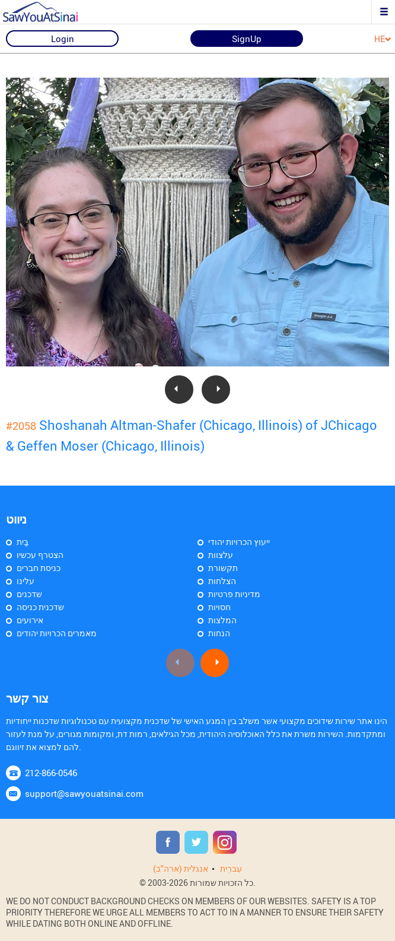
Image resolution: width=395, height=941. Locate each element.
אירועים (30, 620)
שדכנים (29, 593)
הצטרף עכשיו (40, 554)
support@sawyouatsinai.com (84, 793)
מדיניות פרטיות (234, 593)
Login (62, 38)
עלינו (25, 580)
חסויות (219, 607)
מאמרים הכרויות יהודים (57, 633)
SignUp (247, 38)
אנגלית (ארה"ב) (180, 868)
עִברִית (231, 868)
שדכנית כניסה (40, 607)
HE (382, 39)
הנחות (219, 633)
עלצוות (220, 554)
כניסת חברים (38, 567)
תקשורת (223, 567)
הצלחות (222, 580)
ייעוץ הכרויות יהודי (239, 541)
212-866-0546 (51, 773)
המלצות (222, 620)
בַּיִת (22, 541)
